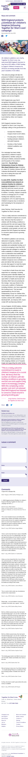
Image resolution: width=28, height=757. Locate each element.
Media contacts (20, 716)
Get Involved (4, 718)
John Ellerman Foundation (17, 753)
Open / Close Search (21, 7)
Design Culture (10, 756)
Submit (5, 480)
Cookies (18, 724)
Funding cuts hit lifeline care (7, 413)
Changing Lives (5, 714)
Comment (3, 447)
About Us (3, 720)
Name (3, 465)
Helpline (3, 726)
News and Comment (21, 714)
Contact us (18, 718)
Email (2, 472)
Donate (16, 7)
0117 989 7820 (13, 703)
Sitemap (18, 720)
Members (3, 724)
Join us (3, 722)
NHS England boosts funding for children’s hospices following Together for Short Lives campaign (13, 420)
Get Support (4, 716)
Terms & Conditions (21, 722)
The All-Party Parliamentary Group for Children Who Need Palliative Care (12, 165)
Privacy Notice (19, 726)
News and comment (8, 15)
